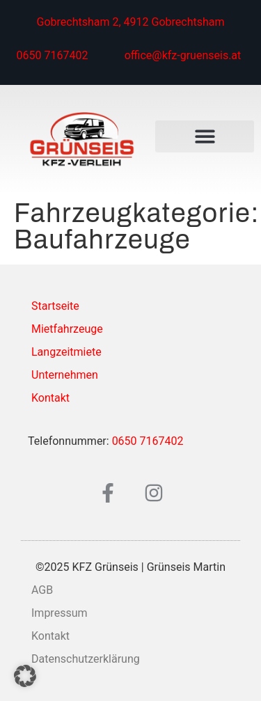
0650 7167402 (52, 55)
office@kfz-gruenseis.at (183, 55)
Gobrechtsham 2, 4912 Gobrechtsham (131, 22)
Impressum (59, 613)
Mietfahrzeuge (67, 329)
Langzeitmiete (66, 352)
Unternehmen (64, 374)
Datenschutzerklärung (85, 658)
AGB (42, 590)
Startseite (55, 306)
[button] (204, 136)
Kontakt (50, 397)
